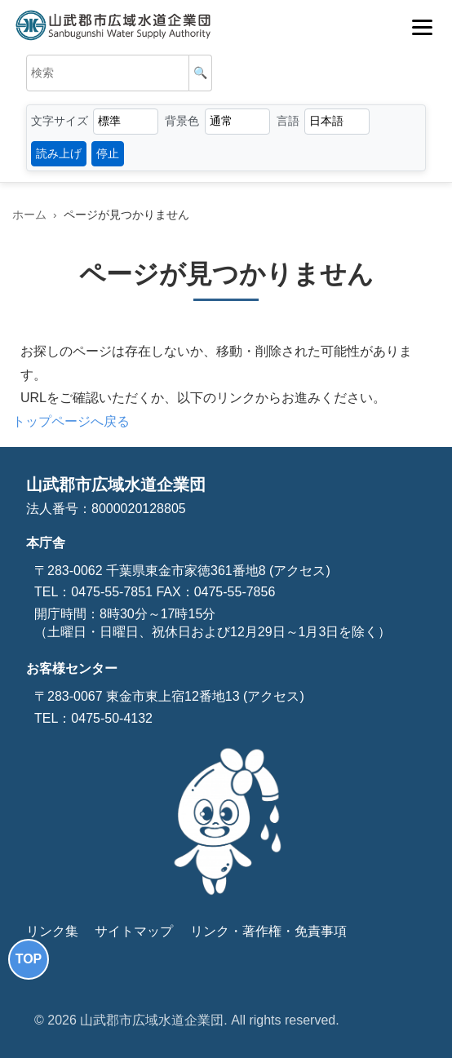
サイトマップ (134, 931)
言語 (288, 120)
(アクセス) (298, 571)
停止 (107, 153)
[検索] (200, 73)
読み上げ (59, 153)
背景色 (182, 120)
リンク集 (52, 931)
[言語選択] (337, 121)
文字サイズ (59, 120)
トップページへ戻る (71, 421)
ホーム (29, 215)
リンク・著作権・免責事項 (268, 931)
